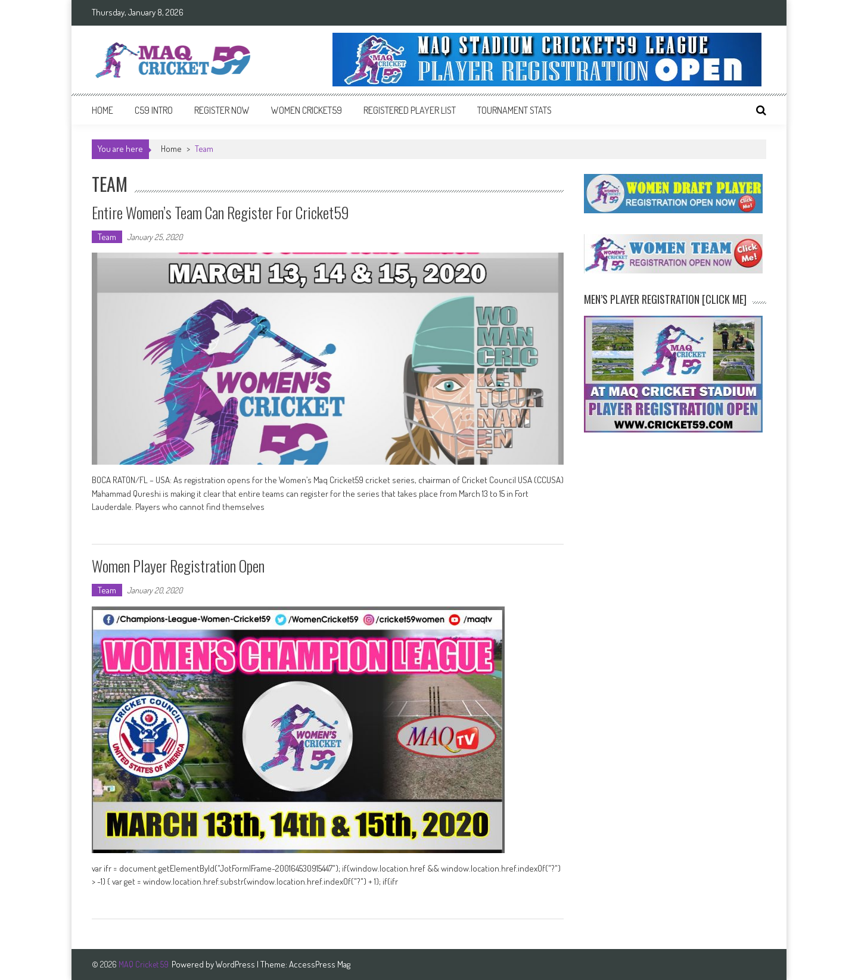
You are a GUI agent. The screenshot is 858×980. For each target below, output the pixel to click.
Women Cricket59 (306, 110)
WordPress (236, 964)
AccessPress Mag (319, 964)
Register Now (222, 110)
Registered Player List (409, 110)
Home (102, 110)
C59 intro (154, 110)
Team (107, 236)
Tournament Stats (514, 110)
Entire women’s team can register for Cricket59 (220, 212)
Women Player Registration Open (178, 565)
